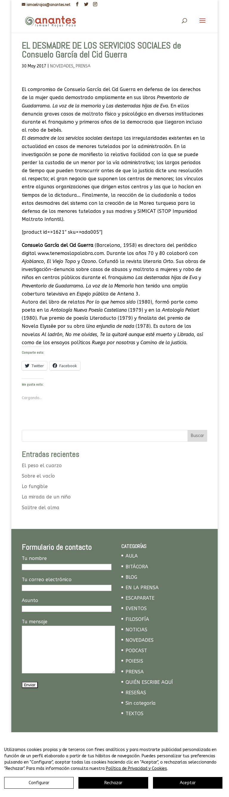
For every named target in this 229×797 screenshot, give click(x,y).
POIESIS (134, 661)
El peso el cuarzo (42, 465)
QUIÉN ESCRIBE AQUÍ (149, 682)
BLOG (131, 577)
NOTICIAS (136, 630)
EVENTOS (136, 608)
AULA (132, 556)
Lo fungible (35, 486)
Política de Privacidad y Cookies (136, 768)
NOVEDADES (61, 66)
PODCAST (136, 650)
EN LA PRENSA (142, 587)
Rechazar (113, 782)
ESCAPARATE (140, 598)
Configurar (39, 782)
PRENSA (83, 66)
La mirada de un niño (46, 497)
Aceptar (188, 782)
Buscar (197, 435)
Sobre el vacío (38, 476)
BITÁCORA (137, 567)
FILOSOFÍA (137, 619)
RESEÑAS (136, 693)
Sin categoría (141, 703)
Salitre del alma (40, 507)
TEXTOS (134, 713)
